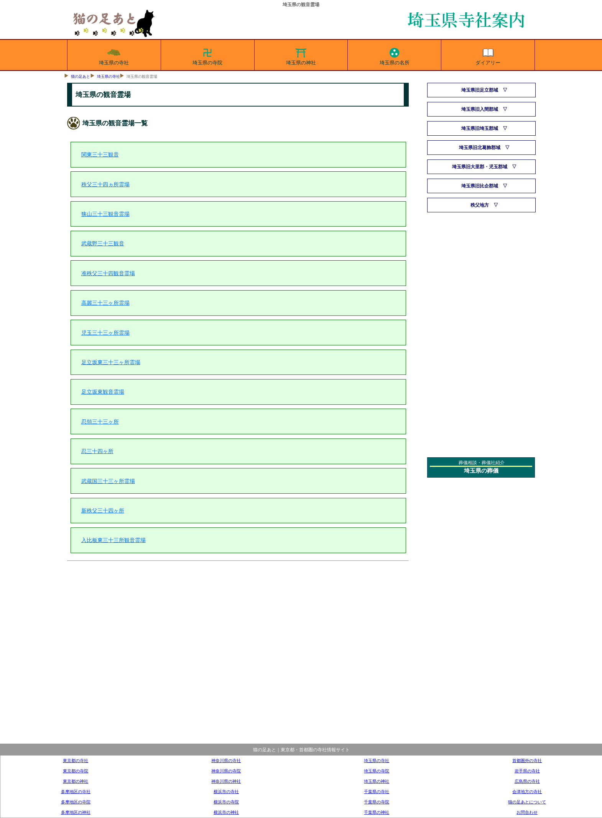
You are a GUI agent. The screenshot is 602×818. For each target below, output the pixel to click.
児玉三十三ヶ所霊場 (105, 333)
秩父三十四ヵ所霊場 (105, 184)
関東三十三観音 (100, 154)
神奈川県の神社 (226, 781)
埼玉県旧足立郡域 (479, 90)
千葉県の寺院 (376, 802)
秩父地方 (479, 205)
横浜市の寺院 (226, 802)
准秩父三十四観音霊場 (108, 273)
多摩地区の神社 (75, 812)
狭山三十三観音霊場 (105, 214)
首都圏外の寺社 (527, 760)
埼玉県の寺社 (114, 55)
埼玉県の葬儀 (481, 471)
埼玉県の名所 (395, 55)
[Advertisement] (238, 658)
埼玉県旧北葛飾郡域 (479, 147)
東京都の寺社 (75, 760)
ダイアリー (487, 55)
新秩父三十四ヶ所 (102, 511)
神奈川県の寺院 (226, 771)
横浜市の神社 (226, 812)
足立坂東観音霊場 (102, 392)
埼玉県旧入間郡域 (479, 109)
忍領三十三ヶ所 (100, 422)
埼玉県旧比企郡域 (479, 186)
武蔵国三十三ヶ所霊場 (108, 481)
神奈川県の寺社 (226, 760)
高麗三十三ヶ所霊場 (105, 303)
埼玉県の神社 (301, 55)
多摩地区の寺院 (75, 802)
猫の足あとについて (527, 802)
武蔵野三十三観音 (102, 243)
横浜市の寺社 (226, 791)
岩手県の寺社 (527, 771)
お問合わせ (527, 812)
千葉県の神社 (376, 812)
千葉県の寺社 (376, 791)
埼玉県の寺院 (207, 55)
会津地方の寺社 (527, 791)
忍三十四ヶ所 (97, 451)
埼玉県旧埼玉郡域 (479, 128)
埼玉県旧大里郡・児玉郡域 (479, 166)
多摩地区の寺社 (75, 791)
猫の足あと (80, 76)
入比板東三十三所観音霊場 (113, 540)
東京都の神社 (75, 781)
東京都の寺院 (75, 771)
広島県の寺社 (527, 781)
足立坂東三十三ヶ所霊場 (110, 362)
